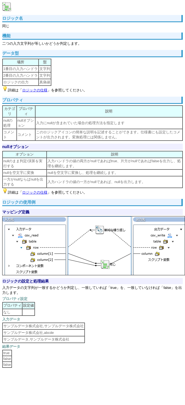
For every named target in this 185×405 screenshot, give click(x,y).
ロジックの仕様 (34, 90)
